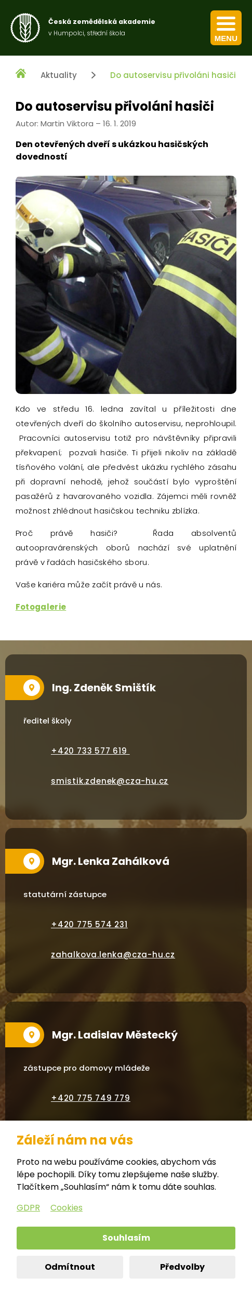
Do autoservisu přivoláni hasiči (173, 75)
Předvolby (182, 1267)
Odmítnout (70, 1267)
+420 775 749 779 (90, 1098)
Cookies (66, 1208)
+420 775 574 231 (89, 924)
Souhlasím (126, 1238)
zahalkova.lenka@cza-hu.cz (113, 954)
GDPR (28, 1208)
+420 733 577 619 (90, 750)
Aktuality (59, 75)
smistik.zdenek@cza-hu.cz (109, 780)
